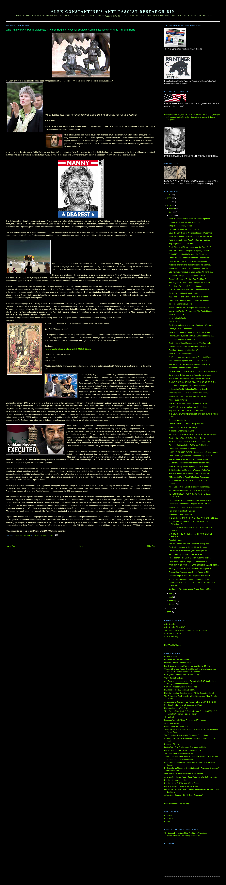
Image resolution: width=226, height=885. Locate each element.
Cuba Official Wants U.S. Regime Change (185, 286)
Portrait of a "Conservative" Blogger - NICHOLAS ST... (190, 504)
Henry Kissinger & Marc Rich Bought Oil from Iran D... (190, 576)
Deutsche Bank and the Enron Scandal (184, 229)
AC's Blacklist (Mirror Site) (174, 627)
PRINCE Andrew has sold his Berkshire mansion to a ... (190, 290)
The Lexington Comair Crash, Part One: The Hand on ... (191, 269)
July (171, 212)
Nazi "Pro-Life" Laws (172, 645)
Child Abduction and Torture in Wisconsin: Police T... (189, 470)
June (171, 216)
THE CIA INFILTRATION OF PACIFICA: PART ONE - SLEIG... (193, 518)
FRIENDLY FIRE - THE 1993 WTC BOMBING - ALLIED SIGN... (194, 565)
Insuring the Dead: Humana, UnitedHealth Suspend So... (191, 569)
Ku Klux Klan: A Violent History (176, 780)
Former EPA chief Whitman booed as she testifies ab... (190, 378)
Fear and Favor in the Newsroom (182, 511)
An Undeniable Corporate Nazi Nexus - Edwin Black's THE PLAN (190, 702)
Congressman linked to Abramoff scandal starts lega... (190, 375)
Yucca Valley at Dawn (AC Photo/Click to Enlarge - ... (190, 491)
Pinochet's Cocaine (176, 540)
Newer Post (10, 546)
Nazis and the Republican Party (176, 660)
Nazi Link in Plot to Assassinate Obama (179, 690)
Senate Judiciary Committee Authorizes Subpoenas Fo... (191, 456)
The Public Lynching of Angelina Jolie (183, 293)
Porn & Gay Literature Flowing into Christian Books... (189, 579)
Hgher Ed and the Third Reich (176, 726)
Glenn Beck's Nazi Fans (173, 678)
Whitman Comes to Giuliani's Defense (184, 368)
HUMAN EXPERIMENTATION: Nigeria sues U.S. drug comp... (193, 452)
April (171, 597)
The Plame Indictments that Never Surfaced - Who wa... (191, 325)
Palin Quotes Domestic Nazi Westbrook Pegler (182, 675)
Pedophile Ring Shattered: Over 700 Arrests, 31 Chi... (190, 554)
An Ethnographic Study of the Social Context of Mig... (190, 357)
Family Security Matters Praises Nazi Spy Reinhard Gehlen (187, 666)
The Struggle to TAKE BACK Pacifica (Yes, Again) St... (190, 393)
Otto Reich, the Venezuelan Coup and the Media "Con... (191, 272)
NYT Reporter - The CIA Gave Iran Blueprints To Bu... (190, 558)
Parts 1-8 (168, 815)
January (172, 604)
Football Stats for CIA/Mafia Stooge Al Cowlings (187, 424)
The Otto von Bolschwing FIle (180, 514)
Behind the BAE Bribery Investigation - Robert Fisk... (189, 258)
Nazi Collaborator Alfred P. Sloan (177, 708)
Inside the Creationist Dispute (180, 304)
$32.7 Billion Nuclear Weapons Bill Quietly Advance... (190, 251)
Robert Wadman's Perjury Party (176, 804)
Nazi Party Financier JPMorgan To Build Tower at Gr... (190, 364)
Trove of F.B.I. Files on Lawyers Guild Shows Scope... (190, 332)
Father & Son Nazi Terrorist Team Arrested (181, 786)
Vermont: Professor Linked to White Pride (180, 687)
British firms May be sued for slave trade (184, 222)
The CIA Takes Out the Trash (180, 354)
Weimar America (170, 657)
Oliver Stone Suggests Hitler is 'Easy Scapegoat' (183, 795)
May (171, 593)
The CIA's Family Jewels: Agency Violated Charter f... (190, 466)
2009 (169, 198)
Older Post (151, 546)
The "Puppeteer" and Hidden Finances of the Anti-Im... (190, 403)
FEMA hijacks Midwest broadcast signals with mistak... (190, 283)
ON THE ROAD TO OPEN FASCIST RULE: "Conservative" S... (194, 371)
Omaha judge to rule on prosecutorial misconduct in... (190, 347)
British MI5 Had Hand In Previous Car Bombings (188, 254)
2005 (169, 612)
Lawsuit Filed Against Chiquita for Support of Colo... (189, 561)
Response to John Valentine (180, 420)
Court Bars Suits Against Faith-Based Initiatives (187, 386)
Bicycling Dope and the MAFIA (181, 244)
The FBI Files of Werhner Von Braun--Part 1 (186, 507)
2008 (169, 202)
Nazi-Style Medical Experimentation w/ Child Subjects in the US (189, 693)
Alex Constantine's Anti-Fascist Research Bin (113, 12)
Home (81, 546)
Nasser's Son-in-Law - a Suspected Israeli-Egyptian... (190, 308)
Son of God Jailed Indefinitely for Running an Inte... (189, 551)
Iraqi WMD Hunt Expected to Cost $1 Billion (186, 411)
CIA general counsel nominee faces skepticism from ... (190, 463)
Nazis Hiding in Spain (177, 318)
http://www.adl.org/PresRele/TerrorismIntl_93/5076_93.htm (68, 349)
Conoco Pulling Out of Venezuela (182, 339)
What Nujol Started (171, 723)
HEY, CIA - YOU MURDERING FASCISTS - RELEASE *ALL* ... (194, 435)
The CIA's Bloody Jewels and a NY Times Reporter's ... (190, 219)
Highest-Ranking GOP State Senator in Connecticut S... (191, 261)
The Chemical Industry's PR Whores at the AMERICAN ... (191, 237)
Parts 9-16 (168, 818)
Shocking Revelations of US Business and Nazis (183, 705)
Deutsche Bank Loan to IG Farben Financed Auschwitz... (191, 233)
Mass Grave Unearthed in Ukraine (182, 449)
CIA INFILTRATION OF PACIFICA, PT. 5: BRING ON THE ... (192, 382)
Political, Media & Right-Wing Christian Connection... (189, 240)
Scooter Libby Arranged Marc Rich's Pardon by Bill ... (190, 572)
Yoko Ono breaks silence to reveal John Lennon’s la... (190, 442)
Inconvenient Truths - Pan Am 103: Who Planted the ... (190, 311)
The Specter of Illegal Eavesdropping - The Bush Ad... (190, 343)
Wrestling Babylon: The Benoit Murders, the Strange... (190, 265)
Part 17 (167, 822)
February (173, 601)
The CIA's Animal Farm (178, 315)
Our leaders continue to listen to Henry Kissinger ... (189, 547)
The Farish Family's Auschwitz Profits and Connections (186, 735)
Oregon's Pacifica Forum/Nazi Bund (178, 663)
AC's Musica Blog (171, 636)
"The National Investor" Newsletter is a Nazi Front (183, 774)
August (172, 208)
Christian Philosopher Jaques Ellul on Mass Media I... (190, 276)
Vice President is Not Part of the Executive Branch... (189, 459)
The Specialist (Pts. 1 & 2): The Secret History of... (189, 438)
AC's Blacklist (169, 624)
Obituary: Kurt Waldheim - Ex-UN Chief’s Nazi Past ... (190, 445)
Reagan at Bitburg (171, 744)
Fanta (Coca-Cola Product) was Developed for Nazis (185, 747)
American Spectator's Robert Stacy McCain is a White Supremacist (190, 777)
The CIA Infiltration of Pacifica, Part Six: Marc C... (188, 279)
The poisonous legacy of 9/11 (180, 226)
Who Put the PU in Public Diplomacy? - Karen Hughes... (191, 487)
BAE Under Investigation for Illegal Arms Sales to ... (189, 361)
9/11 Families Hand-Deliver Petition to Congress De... (190, 297)
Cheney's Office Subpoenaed (180, 329)
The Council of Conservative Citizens (178, 753)
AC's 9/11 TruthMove (172, 633)
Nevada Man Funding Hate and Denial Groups (182, 750)
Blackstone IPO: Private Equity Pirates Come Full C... (190, 589)
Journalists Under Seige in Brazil (181, 431)
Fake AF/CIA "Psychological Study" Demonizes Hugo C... (191, 336)
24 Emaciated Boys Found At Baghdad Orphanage (189, 477)
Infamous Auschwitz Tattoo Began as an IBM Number (185, 720)
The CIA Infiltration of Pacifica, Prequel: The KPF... (189, 396)
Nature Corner (174, 322)
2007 (169, 205)
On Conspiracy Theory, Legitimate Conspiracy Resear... (191, 500)
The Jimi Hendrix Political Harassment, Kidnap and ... (190, 544)
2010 (169, 195)
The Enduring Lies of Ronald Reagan (183, 427)
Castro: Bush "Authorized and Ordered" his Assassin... (190, 300)
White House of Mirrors (178, 400)
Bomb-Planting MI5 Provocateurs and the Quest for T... (190, 247)
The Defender (169, 717)
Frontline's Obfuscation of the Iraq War (184, 350)
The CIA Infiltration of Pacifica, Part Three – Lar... (188, 407)
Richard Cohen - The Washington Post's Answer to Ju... (191, 474)
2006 (169, 609)
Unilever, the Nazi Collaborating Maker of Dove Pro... (190, 389)
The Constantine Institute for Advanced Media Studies (185, 630)
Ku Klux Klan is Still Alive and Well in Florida (181, 783)
